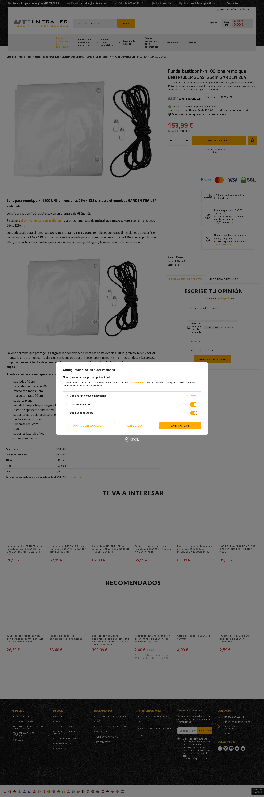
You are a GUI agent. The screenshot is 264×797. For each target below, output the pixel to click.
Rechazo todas (135, 425)
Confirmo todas (180, 425)
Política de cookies (135, 382)
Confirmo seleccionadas (87, 425)
